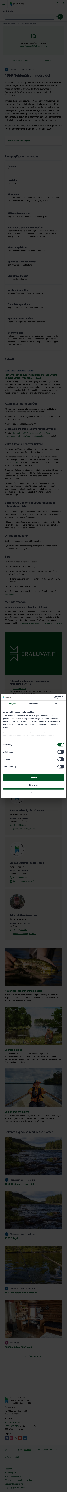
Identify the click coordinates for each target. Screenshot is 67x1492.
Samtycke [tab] (12, 704)
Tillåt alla (33, 777)
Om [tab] (55, 704)
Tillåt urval (33, 785)
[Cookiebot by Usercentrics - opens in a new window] (53, 697)
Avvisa (33, 793)
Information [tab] (33, 704)
